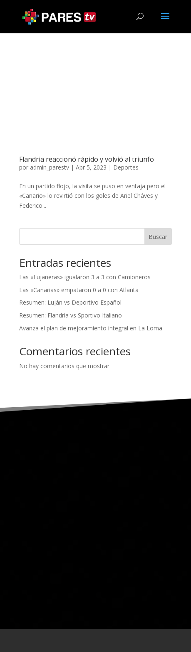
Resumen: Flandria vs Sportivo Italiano (70, 315)
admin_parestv (49, 167)
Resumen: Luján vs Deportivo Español (70, 302)
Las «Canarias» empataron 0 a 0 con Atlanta (79, 290)
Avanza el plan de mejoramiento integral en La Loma (90, 328)
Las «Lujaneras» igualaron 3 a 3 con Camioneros (85, 277)
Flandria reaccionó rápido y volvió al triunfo (86, 159)
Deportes (126, 167)
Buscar (158, 237)
